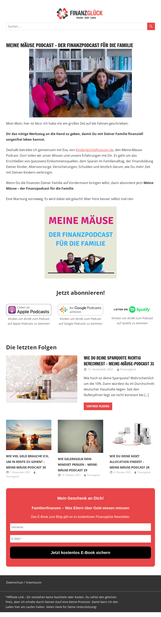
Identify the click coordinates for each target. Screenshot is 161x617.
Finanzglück (128, 369)
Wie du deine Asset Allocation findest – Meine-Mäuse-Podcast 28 (130, 461)
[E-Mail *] (80, 539)
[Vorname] (80, 527)
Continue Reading (98, 406)
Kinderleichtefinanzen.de (94, 150)
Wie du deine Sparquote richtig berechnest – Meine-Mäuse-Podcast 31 (119, 361)
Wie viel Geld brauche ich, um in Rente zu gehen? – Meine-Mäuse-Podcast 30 (27, 461)
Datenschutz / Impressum (24, 582)
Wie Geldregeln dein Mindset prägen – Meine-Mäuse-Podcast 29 (78, 464)
